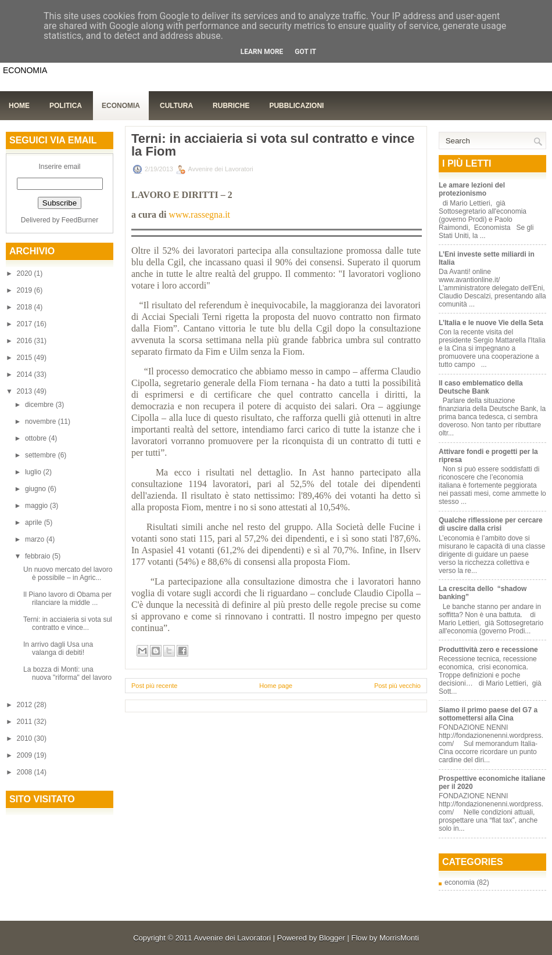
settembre (41, 455)
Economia (121, 106)
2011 (25, 722)
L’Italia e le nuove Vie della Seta (491, 323)
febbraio (38, 556)
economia (460, 882)
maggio (37, 506)
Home (19, 106)
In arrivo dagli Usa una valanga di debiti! (58, 648)
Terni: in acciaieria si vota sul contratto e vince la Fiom (272, 145)
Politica (65, 106)
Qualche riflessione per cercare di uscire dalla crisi (491, 524)
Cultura (176, 106)
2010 (25, 738)
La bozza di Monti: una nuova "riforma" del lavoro (67, 673)
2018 (25, 307)
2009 (25, 755)
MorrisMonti (399, 938)
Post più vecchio (397, 685)
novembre (41, 421)
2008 (25, 772)
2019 (25, 290)
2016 (25, 341)
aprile (34, 522)
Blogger (332, 938)
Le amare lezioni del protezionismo (472, 189)
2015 (25, 358)
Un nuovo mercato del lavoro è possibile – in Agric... (67, 573)
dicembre (40, 405)
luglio (34, 472)
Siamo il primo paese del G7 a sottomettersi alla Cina (488, 714)
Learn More (262, 52)
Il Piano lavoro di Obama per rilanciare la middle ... (67, 598)
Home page (275, 685)
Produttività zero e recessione (488, 650)
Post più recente (154, 685)
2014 (25, 374)
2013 (25, 391)
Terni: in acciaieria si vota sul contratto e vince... (67, 623)
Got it (305, 52)
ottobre (37, 438)
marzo (35, 539)
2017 (25, 324)
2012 (25, 705)
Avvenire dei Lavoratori (232, 938)
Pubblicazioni (296, 106)
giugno (36, 489)
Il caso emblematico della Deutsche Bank (481, 387)
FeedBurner (80, 220)
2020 (25, 273)
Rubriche (231, 106)
